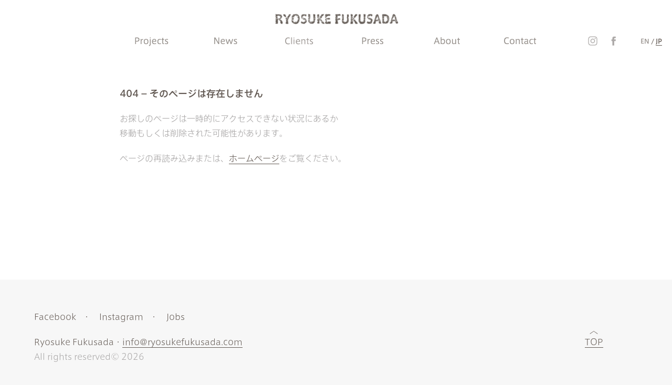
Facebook (55, 317)
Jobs (175, 317)
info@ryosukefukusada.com (182, 342)
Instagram (121, 317)
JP (659, 41)
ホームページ (254, 158)
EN (644, 41)
